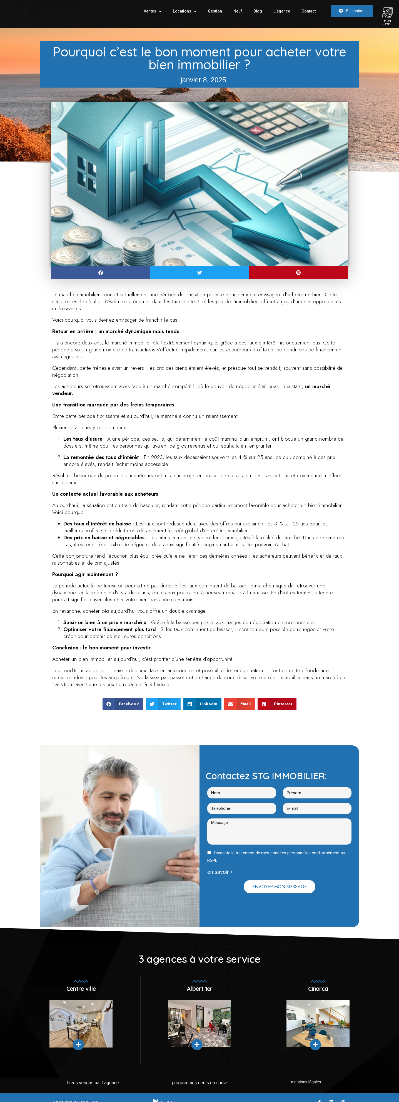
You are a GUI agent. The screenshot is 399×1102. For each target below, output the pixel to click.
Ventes (152, 11)
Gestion (215, 11)
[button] (100, 272)
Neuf (237, 11)
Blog (257, 11)
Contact (308, 11)
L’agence (281, 11)
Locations (184, 11)
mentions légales (306, 1082)
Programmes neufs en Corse (199, 1082)
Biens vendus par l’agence (93, 1082)
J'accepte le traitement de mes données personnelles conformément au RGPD (276, 856)
